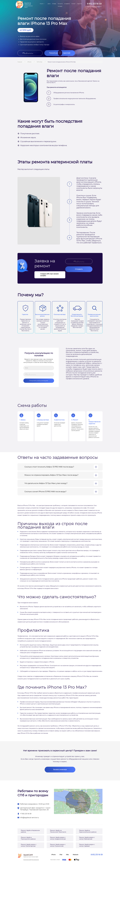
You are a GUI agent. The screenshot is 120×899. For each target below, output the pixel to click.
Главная (20, 62)
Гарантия (79, 3)
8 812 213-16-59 (97, 855)
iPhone (29, 62)
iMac (67, 854)
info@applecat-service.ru (29, 818)
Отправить (79, 269)
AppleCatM (30, 855)
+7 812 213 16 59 (25, 814)
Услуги (41, 3)
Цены (49, 3)
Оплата (73, 3)
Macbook (75, 854)
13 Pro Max (39, 62)
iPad (60, 854)
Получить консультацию (39, 381)
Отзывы (54, 3)
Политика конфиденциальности (31, 859)
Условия (60, 6)
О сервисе (67, 3)
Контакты (60, 3)
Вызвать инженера (60, 769)
